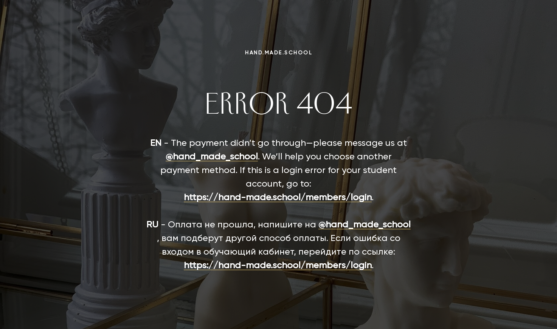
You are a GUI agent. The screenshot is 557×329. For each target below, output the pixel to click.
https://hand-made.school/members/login (278, 197)
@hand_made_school (212, 156)
